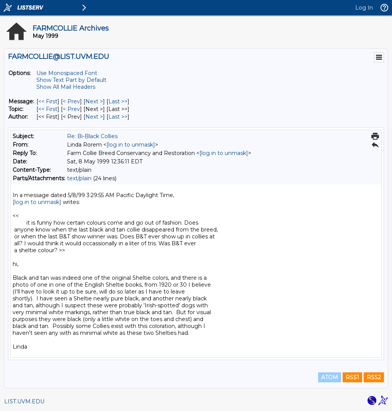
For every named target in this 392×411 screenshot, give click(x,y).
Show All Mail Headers (65, 86)
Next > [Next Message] (94, 101)
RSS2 (374, 377)
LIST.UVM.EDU (24, 401)
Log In (364, 7)
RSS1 (352, 377)
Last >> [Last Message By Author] (117, 116)
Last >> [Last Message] (117, 101)
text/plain (79, 178)
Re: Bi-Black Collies (92, 136)
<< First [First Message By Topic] (47, 109)
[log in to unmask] (130, 144)
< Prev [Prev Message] (71, 101)
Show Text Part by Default (71, 80)
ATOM (329, 377)
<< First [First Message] (47, 101)
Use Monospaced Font (66, 73)
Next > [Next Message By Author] (94, 116)
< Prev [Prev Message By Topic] (71, 109)
